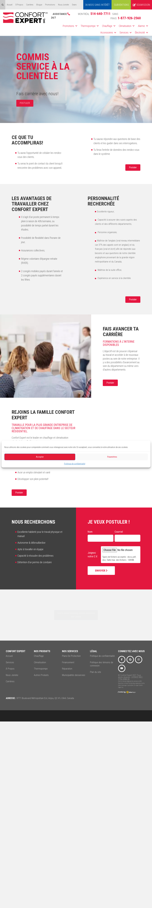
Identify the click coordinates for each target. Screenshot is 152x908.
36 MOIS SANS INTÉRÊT (97, 4)
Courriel (119, 531)
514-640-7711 (100, 14)
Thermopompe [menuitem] (88, 25)
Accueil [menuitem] (9, 5)
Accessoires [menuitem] (106, 32)
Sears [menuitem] (74, 5)
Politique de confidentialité (74, 463)
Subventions (121, 4)
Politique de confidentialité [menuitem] (102, 656)
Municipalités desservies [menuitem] (73, 675)
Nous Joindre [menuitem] (63, 5)
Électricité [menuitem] (140, 32)
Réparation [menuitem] (67, 668)
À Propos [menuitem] (19, 5)
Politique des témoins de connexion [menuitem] (101, 664)
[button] (76, 26)
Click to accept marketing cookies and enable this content (76, 615)
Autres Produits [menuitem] (41, 675)
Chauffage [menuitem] (107, 25)
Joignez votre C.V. (93, 554)
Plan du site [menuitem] (95, 672)
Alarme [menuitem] (141, 25)
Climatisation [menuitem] (125, 25)
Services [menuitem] (124, 32)
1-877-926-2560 (129, 18)
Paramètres (112, 457)
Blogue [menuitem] (39, 5)
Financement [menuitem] (68, 662)
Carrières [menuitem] (29, 5)
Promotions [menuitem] (50, 5)
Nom (90, 531)
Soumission (141, 4)
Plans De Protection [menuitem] (71, 656)
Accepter (40, 457)
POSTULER (25, 103)
